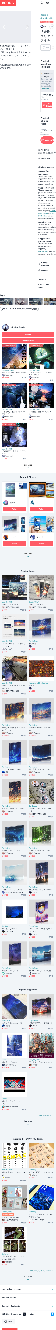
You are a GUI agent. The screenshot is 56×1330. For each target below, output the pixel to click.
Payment (44, 270)
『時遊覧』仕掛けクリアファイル (41, 413)
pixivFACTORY (43, 251)
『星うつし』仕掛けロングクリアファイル (14, 413)
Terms (41, 279)
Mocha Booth (18, 327)
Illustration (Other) (8, 370)
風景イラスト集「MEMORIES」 (14, 372)
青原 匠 (12, 503)
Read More (45, 88)
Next (27, 27)
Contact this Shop (43, 285)
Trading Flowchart (45, 264)
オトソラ (40, 537)
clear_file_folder (46, 18)
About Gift (45, 158)
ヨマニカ (13, 537)
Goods (43, 15)
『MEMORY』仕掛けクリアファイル (14, 452)
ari (37, 503)
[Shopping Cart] (47, 3)
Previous (4, 27)
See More (28, 556)
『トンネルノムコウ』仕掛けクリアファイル (41, 373)
